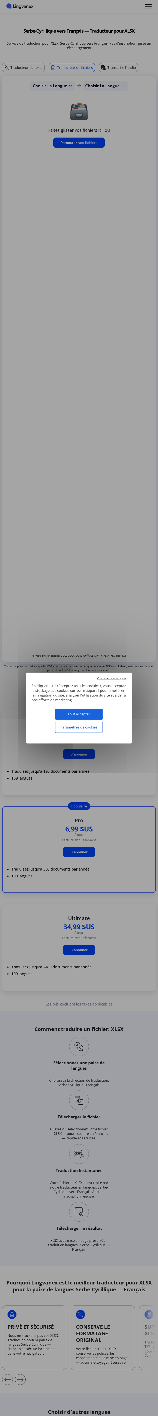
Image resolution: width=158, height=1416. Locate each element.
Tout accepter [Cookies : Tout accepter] (79, 714)
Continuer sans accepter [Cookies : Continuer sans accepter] (111, 678)
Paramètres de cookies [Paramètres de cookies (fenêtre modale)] (78, 727)
